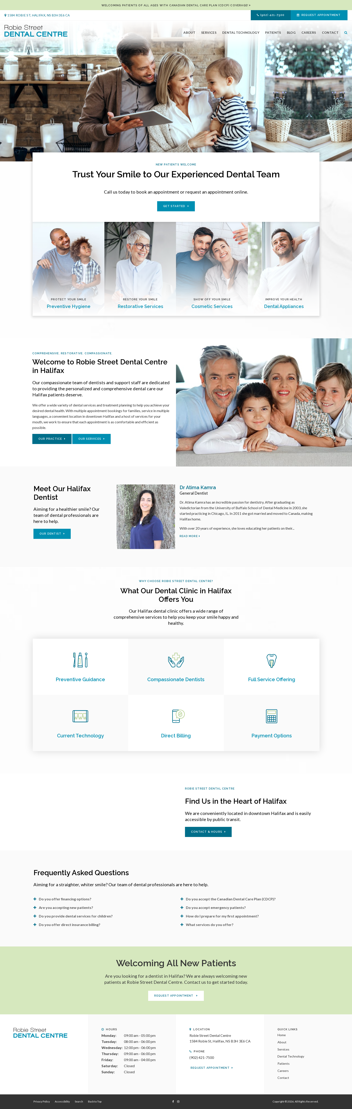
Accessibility (62, 1101)
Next (348, 90)
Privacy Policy (41, 1101)
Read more (189, 536)
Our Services (89, 438)
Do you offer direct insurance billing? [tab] (69, 924)
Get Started (174, 206)
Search (344, 32)
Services (208, 32)
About (189, 32)
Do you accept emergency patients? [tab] (216, 907)
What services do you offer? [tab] (209, 924)
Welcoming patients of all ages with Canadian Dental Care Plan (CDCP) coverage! (175, 5)
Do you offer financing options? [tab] (65, 899)
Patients (273, 32)
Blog (291, 32)
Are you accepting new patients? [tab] (66, 907)
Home (281, 1035)
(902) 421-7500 (272, 15)
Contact (330, 32)
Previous (3, 90)
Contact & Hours (206, 831)
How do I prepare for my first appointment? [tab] (222, 916)
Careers (308, 32)
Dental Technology (240, 32)
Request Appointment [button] (321, 15)
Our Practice (50, 438)
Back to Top (94, 1101)
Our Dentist (50, 533)
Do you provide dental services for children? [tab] (76, 916)
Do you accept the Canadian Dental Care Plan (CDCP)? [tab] (231, 899)
